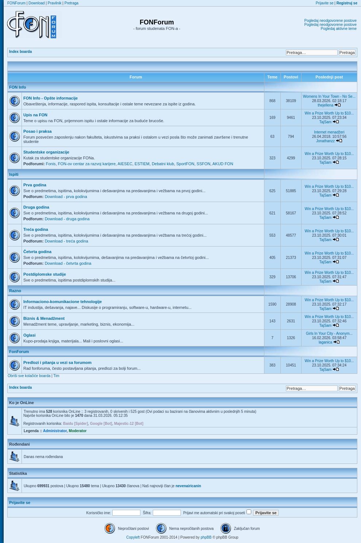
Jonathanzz (325, 141)
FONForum (16, 3)
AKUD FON (223, 164)
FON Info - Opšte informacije (50, 98)
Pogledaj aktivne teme (339, 29)
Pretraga (71, 3)
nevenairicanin (188, 486)
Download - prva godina (66, 196)
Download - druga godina (67, 219)
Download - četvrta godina (68, 263)
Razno (15, 290)
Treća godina (35, 229)
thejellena (325, 105)
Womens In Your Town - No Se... (329, 96)
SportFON (185, 164)
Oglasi (29, 335)
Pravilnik (55, 3)
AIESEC (125, 164)
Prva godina (34, 185)
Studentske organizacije (46, 152)
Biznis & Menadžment (44, 318)
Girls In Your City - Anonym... (329, 333)
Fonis (51, 164)
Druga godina (36, 207)
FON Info (17, 87)
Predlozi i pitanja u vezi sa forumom (57, 362)
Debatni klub (163, 164)
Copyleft (133, 537)
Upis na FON (35, 115)
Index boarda (20, 52)
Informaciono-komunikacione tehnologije (62, 301)
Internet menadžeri (329, 132)
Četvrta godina (37, 251)
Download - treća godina (66, 241)
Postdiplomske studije (44, 274)
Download (36, 3)
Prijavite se (325, 3)
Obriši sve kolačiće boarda (29, 376)
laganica (325, 342)
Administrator (55, 431)
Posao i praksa (37, 131)
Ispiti (14, 174)
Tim (56, 376)
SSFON (203, 164)
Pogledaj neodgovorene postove (330, 21)
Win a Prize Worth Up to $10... (329, 113)
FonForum (19, 351)
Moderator (78, 431)
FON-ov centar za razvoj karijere (87, 164)
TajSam (325, 122)
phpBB (206, 537)
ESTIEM (142, 164)
